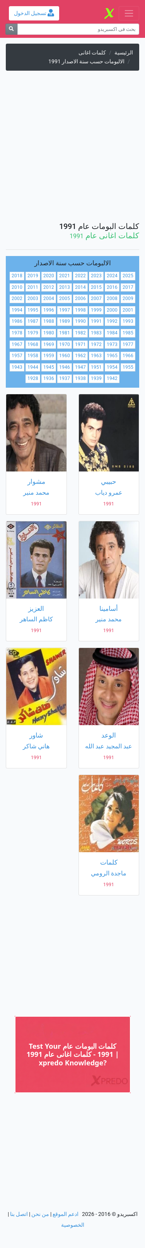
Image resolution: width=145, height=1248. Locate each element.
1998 (80, 310)
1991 (96, 321)
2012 (48, 287)
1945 (48, 367)
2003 (32, 298)
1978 (17, 333)
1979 (32, 333)
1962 (80, 355)
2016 (112, 287)
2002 (17, 298)
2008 (112, 298)
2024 (112, 275)
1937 (64, 378)
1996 (48, 310)
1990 (80, 321)
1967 (17, 344)
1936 (48, 378)
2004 (48, 298)
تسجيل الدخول (34, 13)
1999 (96, 310)
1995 (32, 310)
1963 (96, 355)
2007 (96, 298)
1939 (96, 378)
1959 (48, 355)
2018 (17, 275)
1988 (48, 321)
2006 (80, 298)
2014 (80, 287)
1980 (48, 333)
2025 (128, 275)
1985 (128, 333)
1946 (64, 367)
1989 (64, 321)
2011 (32, 287)
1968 (32, 344)
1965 (112, 355)
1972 (96, 344)
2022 (80, 275)
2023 (96, 275)
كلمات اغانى (92, 52)
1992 (112, 321)
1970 (64, 344)
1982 (80, 333)
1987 (32, 321)
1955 (128, 367)
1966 (128, 355)
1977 (128, 344)
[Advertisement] (72, 149)
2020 (48, 275)
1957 (17, 355)
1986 (17, 321)
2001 (128, 310)
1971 (80, 344)
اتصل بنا (19, 1214)
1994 (17, 310)
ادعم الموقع (65, 1214)
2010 (17, 287)
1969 (48, 344)
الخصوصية (72, 1225)
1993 (128, 321)
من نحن (40, 1214)
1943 (17, 367)
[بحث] (11, 29)
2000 (112, 310)
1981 (64, 333)
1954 (112, 367)
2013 (64, 287)
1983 (96, 333)
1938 (80, 378)
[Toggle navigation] (129, 13)
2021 (64, 275)
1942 (112, 378)
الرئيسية (123, 52)
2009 (128, 298)
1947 (80, 367)
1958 (32, 355)
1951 (96, 367)
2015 (96, 287)
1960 (64, 355)
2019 (32, 275)
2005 (64, 298)
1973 (112, 344)
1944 (32, 367)
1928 (32, 378)
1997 (64, 310)
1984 (112, 333)
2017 (128, 287)
